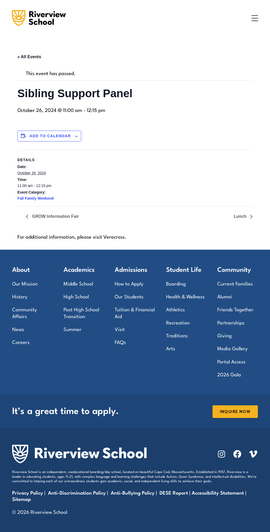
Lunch (240, 216)
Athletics (175, 310)
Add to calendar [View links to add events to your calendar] (50, 136)
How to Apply (129, 284)
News (18, 329)
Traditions (177, 336)
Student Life (183, 270)
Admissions (131, 270)
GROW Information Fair (55, 216)
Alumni (224, 297)
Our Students (129, 297)
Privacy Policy (27, 493)
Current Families (235, 284)
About (21, 270)
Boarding (176, 284)
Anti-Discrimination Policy (77, 493)
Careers (21, 342)
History (19, 297)
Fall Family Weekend (35, 198)
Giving (224, 336)
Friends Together (235, 310)
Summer (72, 329)
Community (234, 270)
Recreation (178, 323)
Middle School (78, 284)
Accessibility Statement (218, 493)
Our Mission (25, 284)
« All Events (29, 57)
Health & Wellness (185, 297)
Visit (120, 329)
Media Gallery (232, 349)
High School (76, 297)
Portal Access (231, 362)
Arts (170, 349)
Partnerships (230, 323)
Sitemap (21, 499)
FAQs (120, 342)
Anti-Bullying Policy (133, 493)
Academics (79, 270)
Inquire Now (235, 412)
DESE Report (174, 493)
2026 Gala (229, 375)
